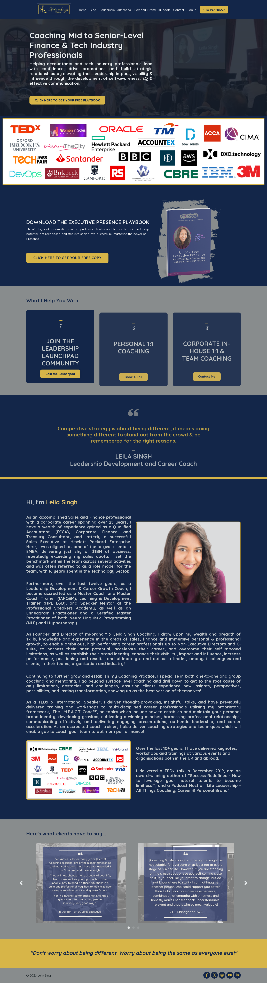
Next (246, 883)
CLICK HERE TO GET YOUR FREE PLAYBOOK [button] (67, 100)
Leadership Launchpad (114, 10)
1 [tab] (128, 928)
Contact (180, 10)
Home (80, 10)
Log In (193, 10)
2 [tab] (133, 928)
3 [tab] (138, 928)
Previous (21, 883)
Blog (91, 10)
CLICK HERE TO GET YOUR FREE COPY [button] (67, 258)
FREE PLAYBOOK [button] (216, 9)
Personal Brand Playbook (152, 10)
